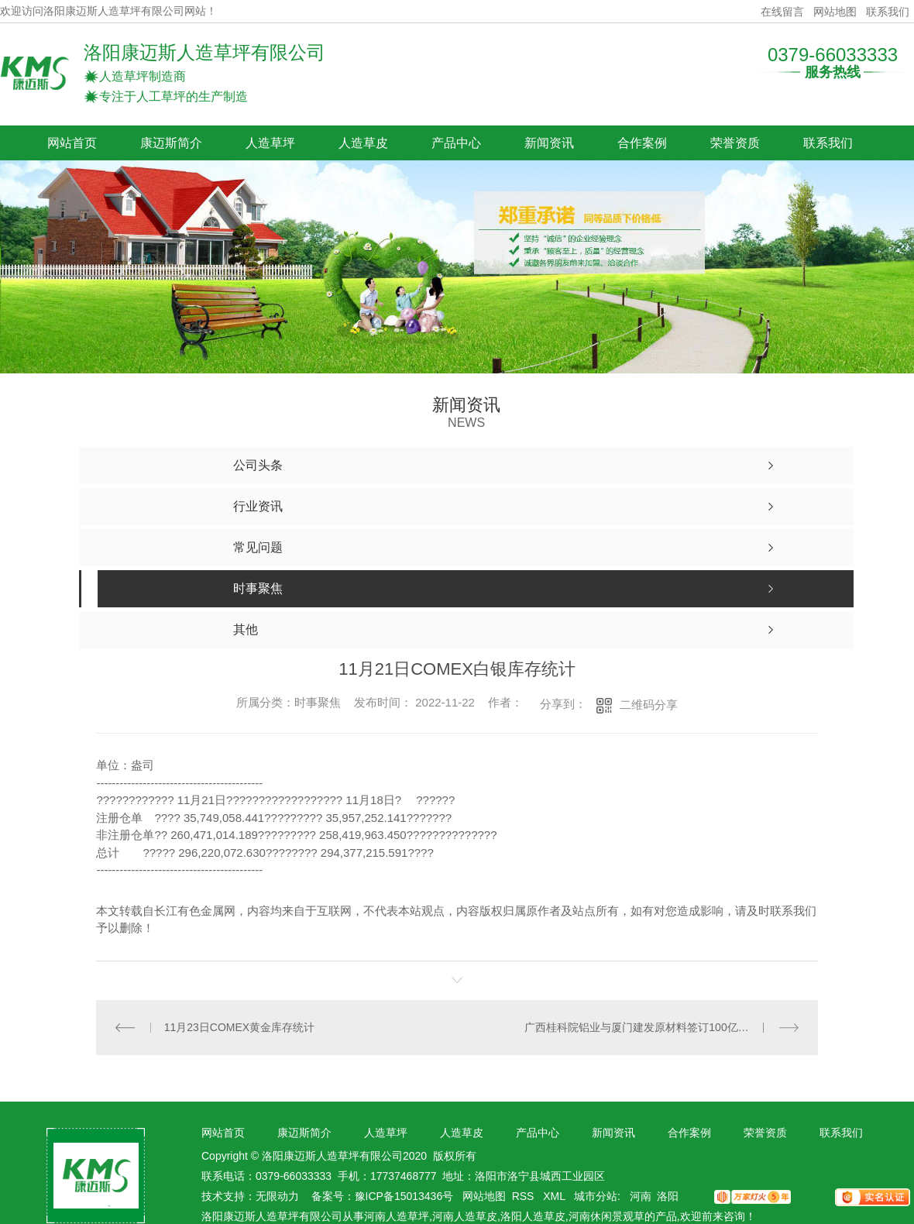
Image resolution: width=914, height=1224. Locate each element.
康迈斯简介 (171, 143)
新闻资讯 (549, 143)
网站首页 (72, 143)
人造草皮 (363, 143)
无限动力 (277, 1196)
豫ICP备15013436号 (404, 1196)
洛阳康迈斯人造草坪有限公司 (204, 52)
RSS (525, 1196)
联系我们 (887, 11)
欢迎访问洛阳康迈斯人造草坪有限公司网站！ (108, 11)
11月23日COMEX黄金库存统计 (239, 1027)
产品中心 (456, 143)
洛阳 (668, 1196)
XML (555, 1196)
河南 (640, 1196)
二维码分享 (649, 704)
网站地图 (835, 11)
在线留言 (782, 11)
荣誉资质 (735, 143)
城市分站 (595, 1196)
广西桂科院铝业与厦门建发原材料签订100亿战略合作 (652, 1027)
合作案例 (642, 143)
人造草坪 (270, 143)
